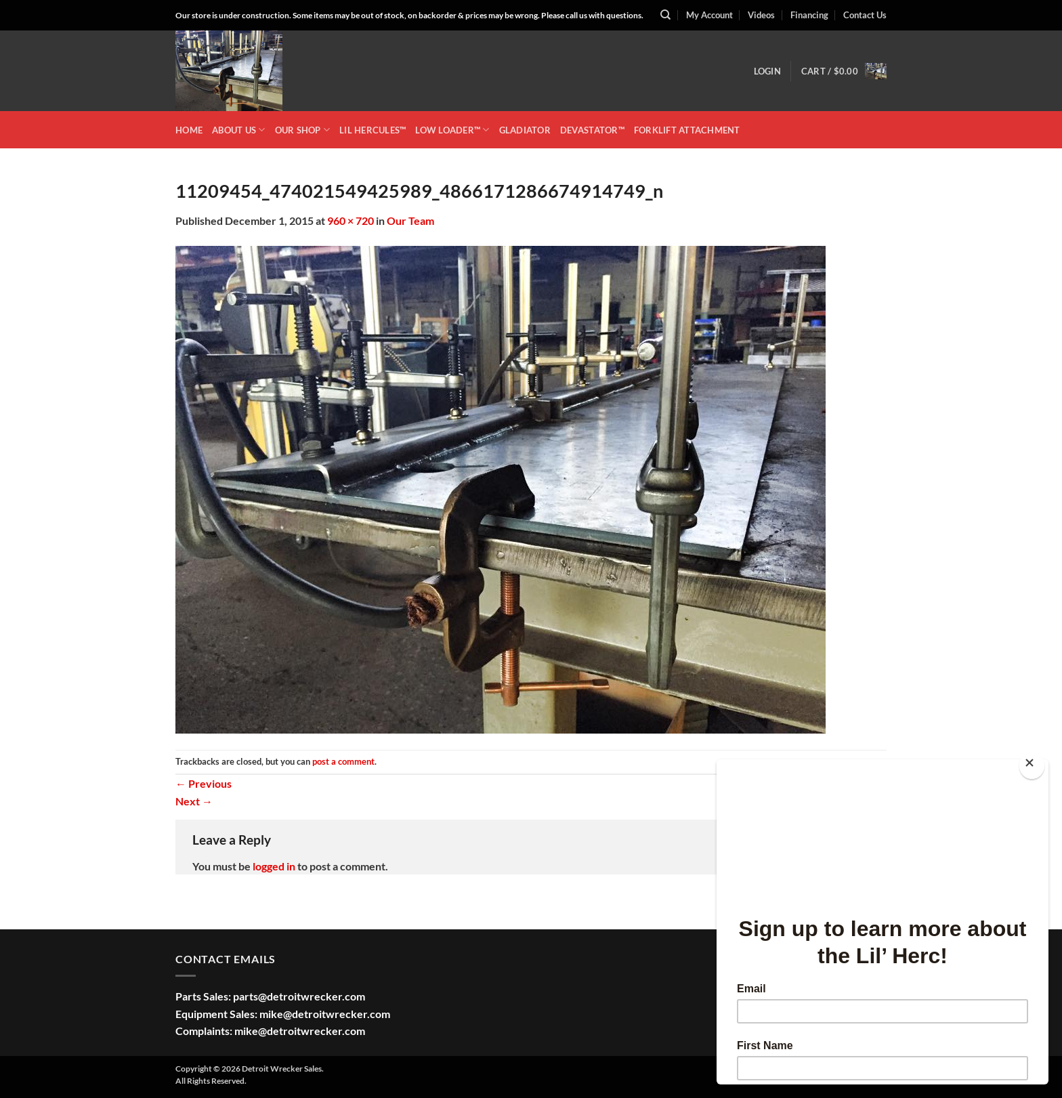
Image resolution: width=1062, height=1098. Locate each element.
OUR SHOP (303, 129)
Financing (809, 14)
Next (194, 801)
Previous (203, 783)
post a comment (343, 761)
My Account (709, 14)
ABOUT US (239, 129)
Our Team (410, 220)
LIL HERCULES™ (372, 130)
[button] (767, 71)
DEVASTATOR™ (592, 130)
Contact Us (865, 14)
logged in (274, 866)
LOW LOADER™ (452, 129)
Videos (761, 14)
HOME (189, 130)
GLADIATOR (525, 130)
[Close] (1031, 766)
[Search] (665, 14)
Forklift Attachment (687, 130)
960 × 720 (350, 220)
